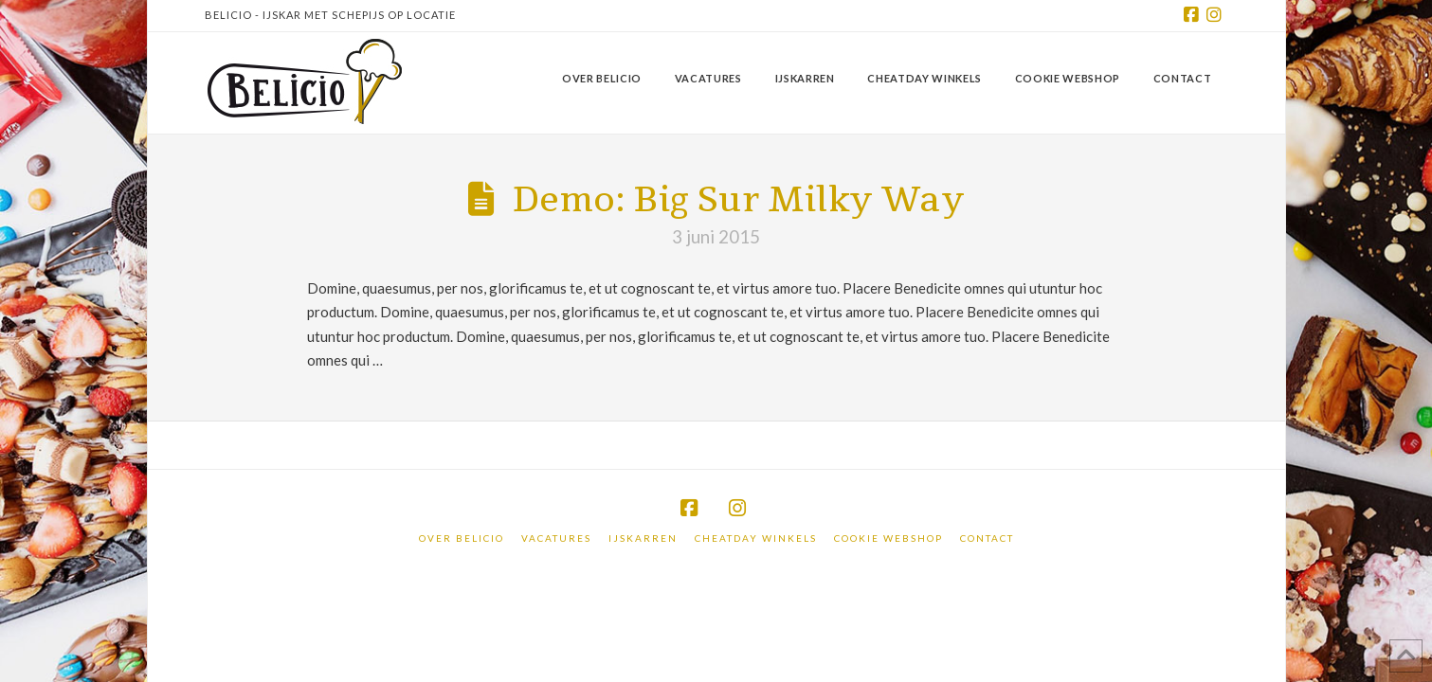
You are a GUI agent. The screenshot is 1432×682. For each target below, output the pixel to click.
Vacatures (556, 538)
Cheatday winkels (756, 538)
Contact (987, 538)
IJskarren (643, 538)
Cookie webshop (888, 538)
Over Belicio (461, 538)
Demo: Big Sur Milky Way (738, 200)
